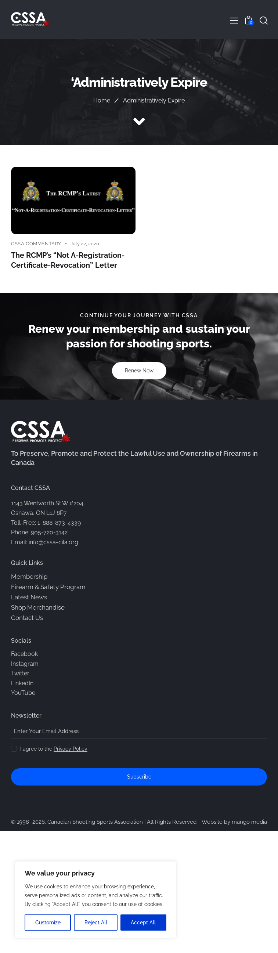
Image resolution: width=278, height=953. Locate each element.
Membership (29, 576)
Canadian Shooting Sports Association (95, 822)
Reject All (95, 922)
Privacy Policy (70, 749)
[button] (234, 20)
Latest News (29, 597)
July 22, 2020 (85, 243)
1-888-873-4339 (59, 522)
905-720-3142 (49, 532)
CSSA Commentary (36, 243)
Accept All (143, 922)
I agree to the (53, 749)
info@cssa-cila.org (53, 542)
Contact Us (27, 617)
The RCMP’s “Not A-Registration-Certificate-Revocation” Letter (67, 260)
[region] (95, 899)
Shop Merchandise (38, 607)
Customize (48, 922)
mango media (249, 822)
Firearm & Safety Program (48, 587)
